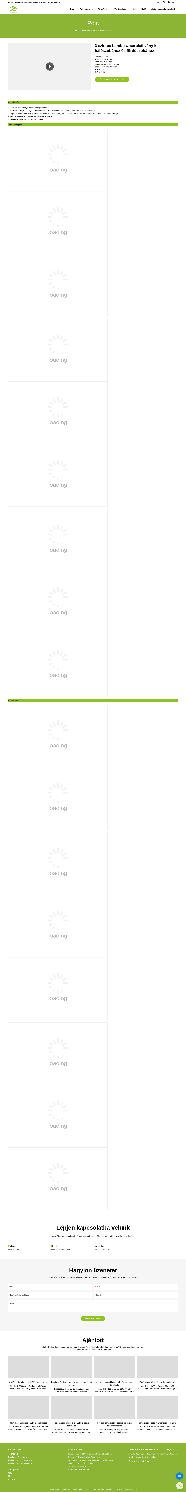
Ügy (10, 1473)
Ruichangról (85, 9)
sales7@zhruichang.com (60, 1249)
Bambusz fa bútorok (97, 31)
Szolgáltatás (14, 1470)
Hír (9, 1476)
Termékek (102, 9)
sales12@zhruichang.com (83, 1470)
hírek (134, 9)
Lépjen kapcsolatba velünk (163, 9)
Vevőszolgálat (120, 9)
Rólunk (11, 1480)
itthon (72, 9)
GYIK (143, 9)
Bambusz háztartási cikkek (19, 1458)
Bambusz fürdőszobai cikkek (20, 1464)
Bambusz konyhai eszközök (20, 1461)
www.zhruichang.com (102, 1249)
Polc (109, 31)
